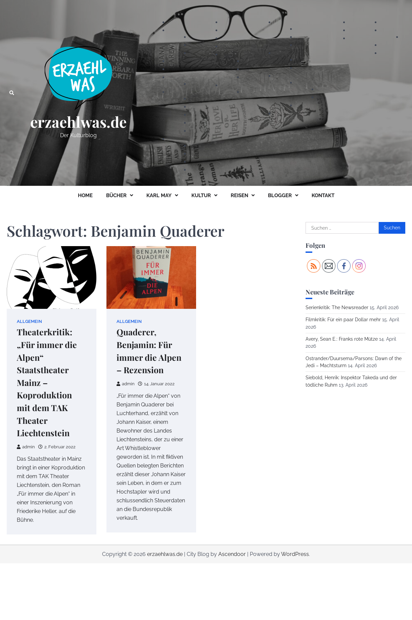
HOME (85, 195)
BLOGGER (280, 195)
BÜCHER (116, 195)
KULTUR (201, 195)
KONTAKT (323, 195)
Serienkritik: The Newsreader (337, 307)
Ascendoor (232, 554)
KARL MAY (159, 195)
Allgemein (29, 321)
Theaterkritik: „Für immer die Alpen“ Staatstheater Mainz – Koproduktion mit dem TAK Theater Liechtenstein (47, 382)
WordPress (295, 554)
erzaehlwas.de (78, 122)
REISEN (239, 195)
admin (26, 446)
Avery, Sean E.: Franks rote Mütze (342, 339)
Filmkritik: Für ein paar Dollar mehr (343, 319)
